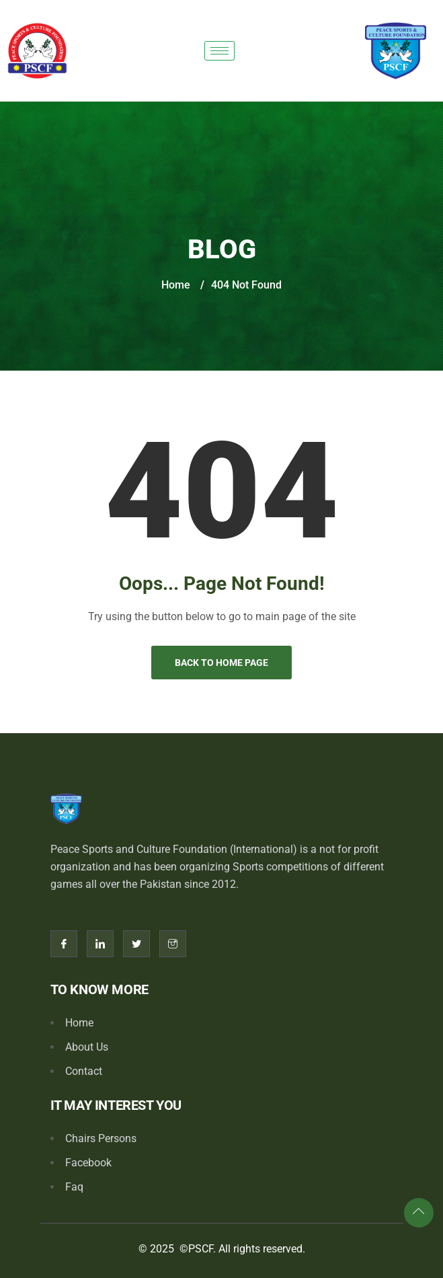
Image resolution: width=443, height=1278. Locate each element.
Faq (74, 1186)
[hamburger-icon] (219, 51)
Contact (83, 1071)
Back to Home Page (221, 662)
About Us (86, 1047)
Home (175, 284)
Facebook (88, 1162)
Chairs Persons (100, 1138)
